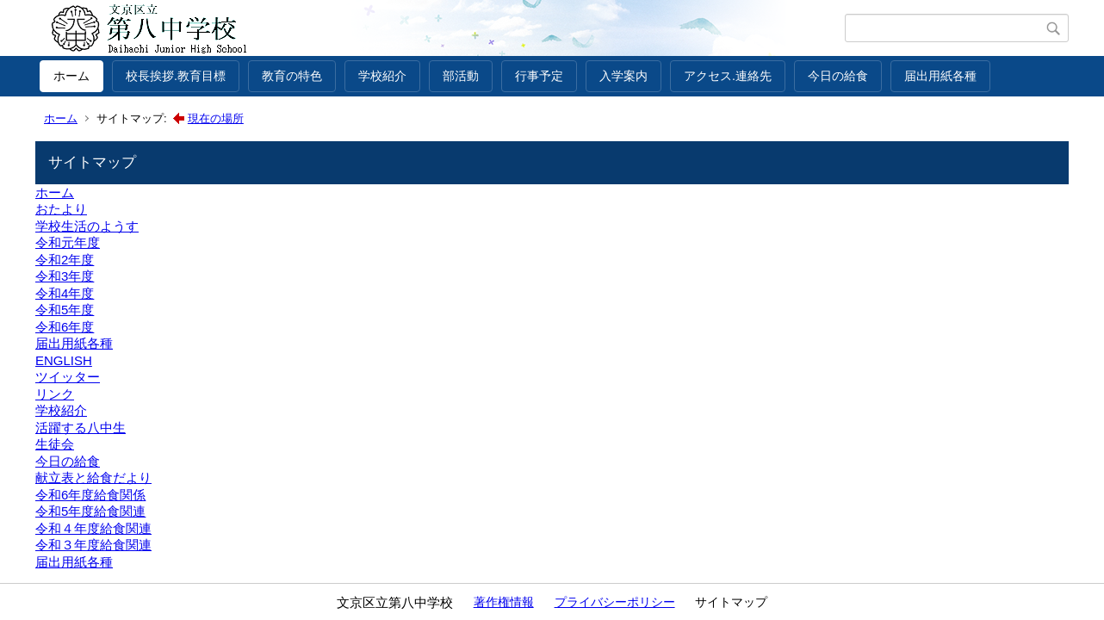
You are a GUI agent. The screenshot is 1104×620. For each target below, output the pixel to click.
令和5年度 (64, 309)
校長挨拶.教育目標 (176, 76)
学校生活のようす (87, 226)
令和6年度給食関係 (90, 494)
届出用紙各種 (940, 76)
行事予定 (539, 76)
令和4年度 (64, 293)
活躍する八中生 (80, 427)
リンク (54, 394)
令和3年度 (64, 276)
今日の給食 (838, 76)
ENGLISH (63, 360)
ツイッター (67, 376)
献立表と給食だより (93, 477)
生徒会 (54, 444)
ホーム (71, 76)
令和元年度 (67, 242)
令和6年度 (64, 326)
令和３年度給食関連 (93, 544)
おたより (61, 209)
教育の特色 (292, 76)
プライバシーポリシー (615, 602)
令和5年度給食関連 (90, 511)
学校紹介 (382, 76)
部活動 (461, 76)
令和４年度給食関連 (93, 528)
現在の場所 (216, 118)
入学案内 (623, 76)
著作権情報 (504, 602)
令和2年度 (64, 259)
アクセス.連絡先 (728, 76)
